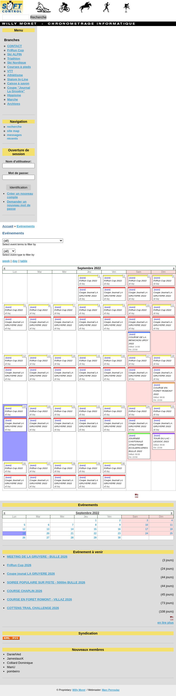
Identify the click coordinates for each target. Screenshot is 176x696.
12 (23, 529)
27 (48, 537)
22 (95, 533)
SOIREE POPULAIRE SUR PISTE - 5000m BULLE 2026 (46, 582)
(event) (83, 278)
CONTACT (14, 46)
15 (95, 529)
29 (95, 537)
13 (48, 529)
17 (146, 529)
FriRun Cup (15, 50)
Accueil (7, 226)
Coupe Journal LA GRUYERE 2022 (14, 323)
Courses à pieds (19, 67)
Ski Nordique (16, 62)
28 (72, 537)
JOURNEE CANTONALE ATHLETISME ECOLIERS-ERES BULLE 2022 (138, 444)
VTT (10, 71)
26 (23, 537)
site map (13, 131)
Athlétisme (15, 75)
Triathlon (13, 58)
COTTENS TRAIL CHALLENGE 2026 (33, 608)
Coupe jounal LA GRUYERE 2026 (31, 573)
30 (119, 537)
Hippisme (14, 95)
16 (119, 529)
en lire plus (166, 622)
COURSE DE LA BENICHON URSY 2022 (138, 340)
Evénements (25, 226)
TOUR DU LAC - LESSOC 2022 (162, 440)
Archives (13, 103)
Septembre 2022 (87, 513)
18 (171, 529)
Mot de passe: (18, 173)
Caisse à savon (18, 83)
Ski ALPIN (14, 54)
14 (72, 529)
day (14, 261)
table (23, 261)
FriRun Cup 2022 (88, 280)
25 (171, 533)
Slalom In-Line (17, 79)
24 (146, 533)
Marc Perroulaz (110, 690)
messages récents (14, 136)
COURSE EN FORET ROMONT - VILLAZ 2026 (39, 599)
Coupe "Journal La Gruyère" (18, 89)
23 (119, 533)
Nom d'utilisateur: (19, 161)
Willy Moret (78, 690)
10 (146, 525)
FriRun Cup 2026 (19, 565)
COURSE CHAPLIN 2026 (24, 591)
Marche (12, 99)
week (6, 261)
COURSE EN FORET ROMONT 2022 (162, 390)
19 (23, 533)
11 (171, 525)
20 (48, 533)
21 (72, 533)
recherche (14, 126)
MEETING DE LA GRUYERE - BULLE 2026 (37, 556)
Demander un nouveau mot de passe (18, 205)
